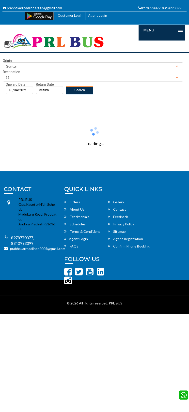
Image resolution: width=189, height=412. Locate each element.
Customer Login (70, 15)
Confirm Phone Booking (129, 246)
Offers (72, 202)
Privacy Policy (121, 224)
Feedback (118, 217)
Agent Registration (125, 239)
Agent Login (97, 15)
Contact (117, 209)
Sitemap (117, 231)
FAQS (71, 246)
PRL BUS (115, 303)
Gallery (116, 202)
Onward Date (15, 84)
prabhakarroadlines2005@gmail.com (32, 8)
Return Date (45, 84)
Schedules (75, 224)
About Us (74, 209)
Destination (11, 72)
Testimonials (76, 217)
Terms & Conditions (82, 231)
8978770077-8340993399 (160, 8)
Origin (7, 60)
